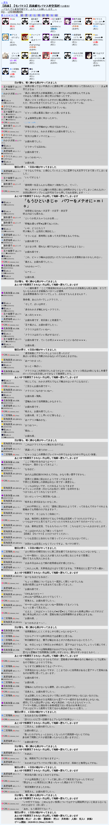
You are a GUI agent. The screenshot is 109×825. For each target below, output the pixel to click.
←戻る (4, 2)
